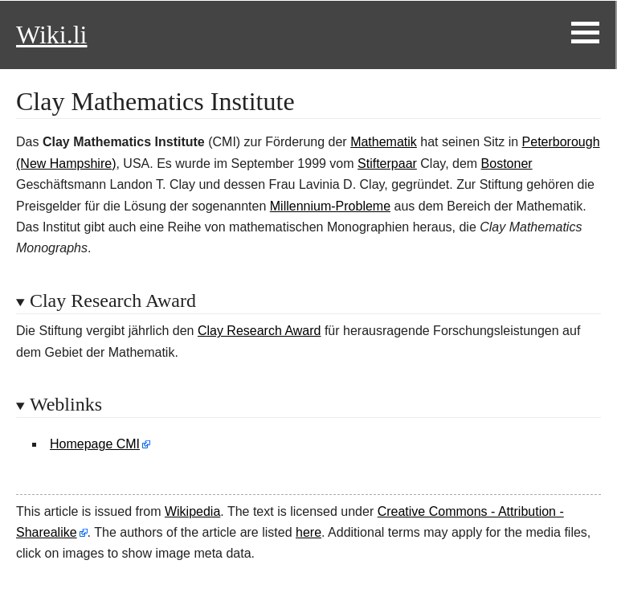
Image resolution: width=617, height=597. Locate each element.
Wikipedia (192, 511)
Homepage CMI (95, 444)
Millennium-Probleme (330, 206)
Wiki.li (51, 34)
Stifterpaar (387, 163)
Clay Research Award (259, 330)
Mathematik (383, 142)
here (308, 532)
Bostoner (507, 163)
